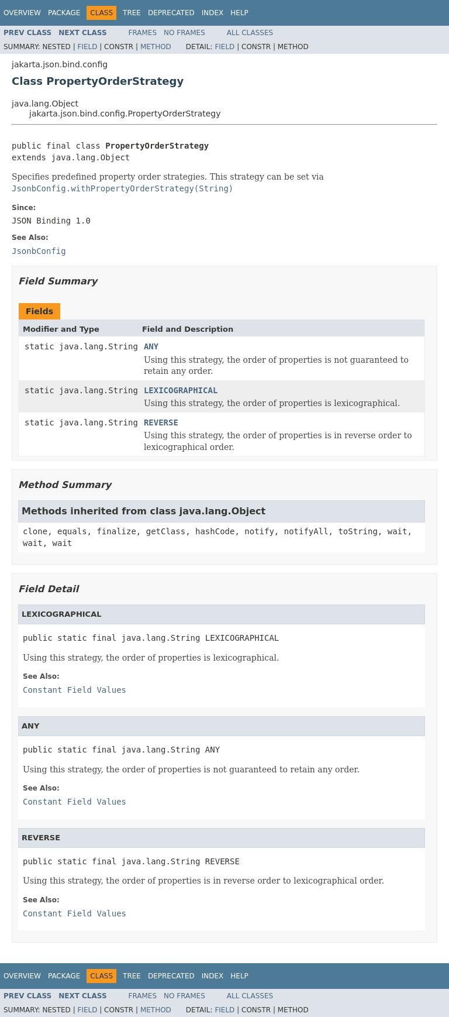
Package (64, 13)
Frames (143, 33)
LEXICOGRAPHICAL (180, 390)
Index (213, 13)
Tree (132, 13)
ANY (151, 346)
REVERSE (161, 422)
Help (239, 13)
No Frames (184, 33)
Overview (22, 13)
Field (87, 47)
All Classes (250, 33)
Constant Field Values (74, 690)
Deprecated (171, 13)
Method (155, 47)
